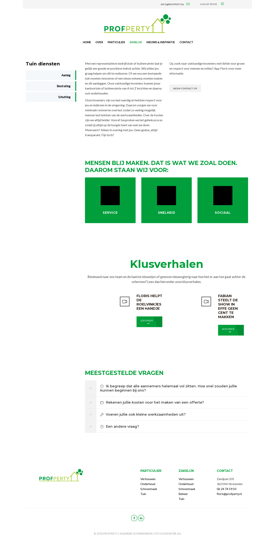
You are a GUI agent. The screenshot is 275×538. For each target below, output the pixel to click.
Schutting (64, 97)
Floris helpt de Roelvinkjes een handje (149, 302)
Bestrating (63, 86)
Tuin (143, 494)
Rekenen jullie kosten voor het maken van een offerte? (152, 402)
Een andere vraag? (119, 426)
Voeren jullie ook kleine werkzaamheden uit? (143, 414)
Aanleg (65, 75)
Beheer (183, 494)
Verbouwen (147, 479)
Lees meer (147, 322)
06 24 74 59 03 (226, 489)
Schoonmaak (148, 489)
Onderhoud (147, 484)
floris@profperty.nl (229, 494)
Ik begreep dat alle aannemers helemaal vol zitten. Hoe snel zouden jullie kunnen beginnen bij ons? (168, 388)
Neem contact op (185, 88)
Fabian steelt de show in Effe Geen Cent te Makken (228, 306)
